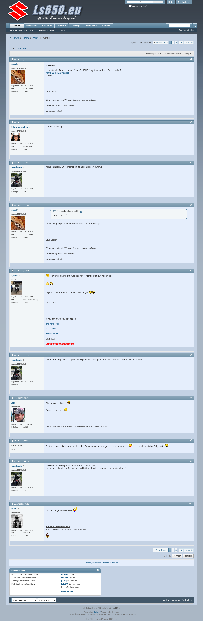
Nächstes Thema (110, 562)
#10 (190, 503)
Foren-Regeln (67, 591)
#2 (191, 122)
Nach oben (188, 556)
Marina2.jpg (63, 73)
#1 (191, 59)
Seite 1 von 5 (162, 42)
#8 (191, 440)
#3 (191, 162)
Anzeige (186, 54)
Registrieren (184, 2)
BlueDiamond (52, 333)
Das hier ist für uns (52, 329)
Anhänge (75, 26)
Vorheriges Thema (93, 562)
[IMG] (64, 580)
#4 (191, 205)
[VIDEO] (65, 583)
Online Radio (91, 26)
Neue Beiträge (16, 30)
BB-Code (65, 574)
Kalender (33, 30)
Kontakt (106, 26)
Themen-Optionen (152, 54)
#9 (191, 461)
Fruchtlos (22, 48)
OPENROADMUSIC (52, 324)
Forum (16, 26)
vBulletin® (97, 612)
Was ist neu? (32, 26)
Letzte (189, 42)
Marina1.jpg (52, 73)
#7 (191, 397)
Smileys (64, 577)
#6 (191, 355)
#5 (191, 270)
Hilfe (170, 2)
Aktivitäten (47, 26)
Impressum (175, 599)
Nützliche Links (56, 30)
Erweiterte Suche (186, 30)
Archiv (35, 37)
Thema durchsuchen (171, 54)
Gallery (62, 26)
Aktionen (42, 30)
